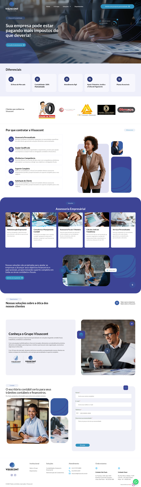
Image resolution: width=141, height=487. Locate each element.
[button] (40, 110)
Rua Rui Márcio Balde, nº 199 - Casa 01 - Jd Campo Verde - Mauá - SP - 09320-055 (126, 477)
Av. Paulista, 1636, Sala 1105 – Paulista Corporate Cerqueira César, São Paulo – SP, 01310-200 (104, 477)
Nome (77, 392)
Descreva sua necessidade (83, 418)
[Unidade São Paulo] (96, 468)
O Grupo (56, 6)
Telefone (78, 409)
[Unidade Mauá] (119, 468)
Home (48, 6)
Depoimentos (79, 6)
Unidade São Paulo (101, 472)
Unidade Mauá (122, 472)
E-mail (77, 401)
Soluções (67, 6)
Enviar (82, 445)
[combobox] (78, 413)
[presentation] (89, 439)
